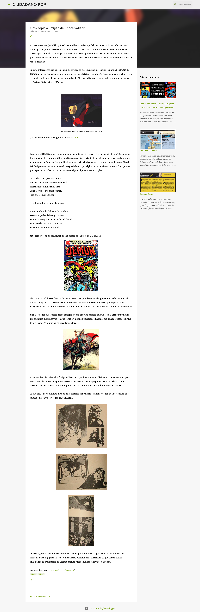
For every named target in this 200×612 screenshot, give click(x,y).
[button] (31, 36)
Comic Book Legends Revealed (62, 570)
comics (33, 574)
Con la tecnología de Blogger (100, 608)
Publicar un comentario (40, 596)
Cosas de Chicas (146, 194)
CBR (76, 137)
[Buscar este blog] (179, 4)
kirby (41, 574)
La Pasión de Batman (148, 151)
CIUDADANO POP (29, 4)
